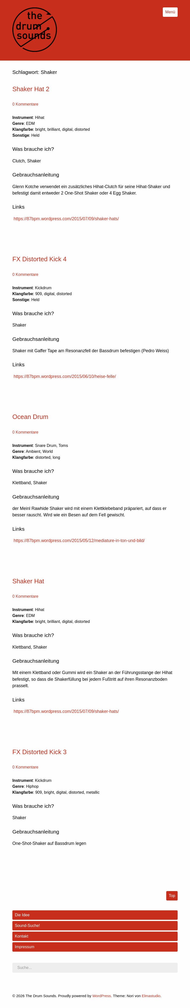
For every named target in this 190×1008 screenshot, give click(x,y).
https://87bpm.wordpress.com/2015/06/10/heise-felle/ (65, 376)
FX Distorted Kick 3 (39, 751)
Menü (170, 12)
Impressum (24, 947)
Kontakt (21, 936)
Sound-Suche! (27, 925)
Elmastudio (151, 996)
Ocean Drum (30, 416)
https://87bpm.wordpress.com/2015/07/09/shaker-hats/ (66, 218)
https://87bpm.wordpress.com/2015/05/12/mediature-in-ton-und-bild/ (79, 540)
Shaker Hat (28, 581)
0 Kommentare (25, 104)
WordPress (101, 996)
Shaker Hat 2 (30, 89)
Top (172, 896)
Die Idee (22, 915)
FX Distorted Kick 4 (39, 259)
